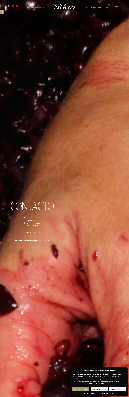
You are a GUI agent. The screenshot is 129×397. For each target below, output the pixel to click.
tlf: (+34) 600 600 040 (36, 7)
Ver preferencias (117, 389)
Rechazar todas (99, 389)
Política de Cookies (89, 393)
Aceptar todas (80, 389)
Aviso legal (112, 393)
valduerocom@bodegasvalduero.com (33, 241)
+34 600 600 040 (33, 233)
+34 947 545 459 (33, 236)
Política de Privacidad (101, 393)
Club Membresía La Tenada (97, 7)
